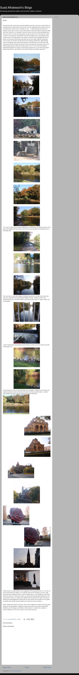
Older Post (47, 667)
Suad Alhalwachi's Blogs (16, 7)
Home (27, 667)
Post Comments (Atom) (15, 670)
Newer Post (7, 667)
